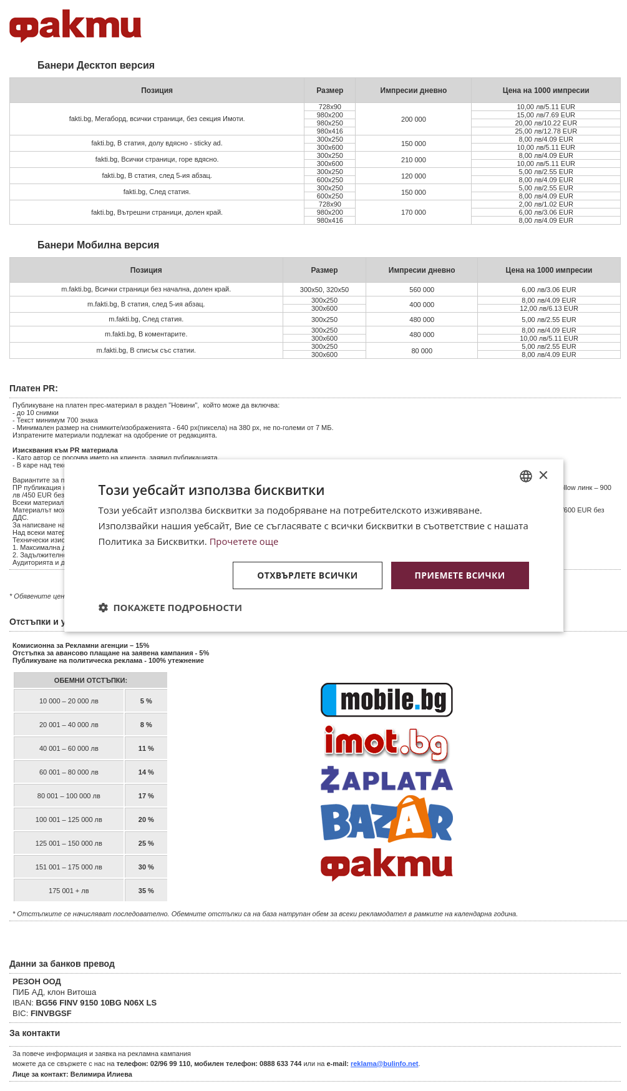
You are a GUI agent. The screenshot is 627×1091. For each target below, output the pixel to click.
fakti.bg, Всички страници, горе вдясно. (157, 159)
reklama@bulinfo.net (385, 1063)
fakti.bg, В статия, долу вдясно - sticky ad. (157, 143)
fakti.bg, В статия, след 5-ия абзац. (156, 175)
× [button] (543, 475)
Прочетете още (244, 541)
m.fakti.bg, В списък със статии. (146, 350)
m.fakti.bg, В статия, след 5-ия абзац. (146, 304)
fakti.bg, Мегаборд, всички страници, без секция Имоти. (157, 118)
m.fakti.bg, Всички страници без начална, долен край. (146, 289)
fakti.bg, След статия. (157, 191)
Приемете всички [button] (459, 574)
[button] (171, 607)
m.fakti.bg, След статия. (146, 319)
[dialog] (313, 545)
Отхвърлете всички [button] (306, 574)
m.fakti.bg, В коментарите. (146, 334)
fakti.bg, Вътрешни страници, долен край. (157, 212)
